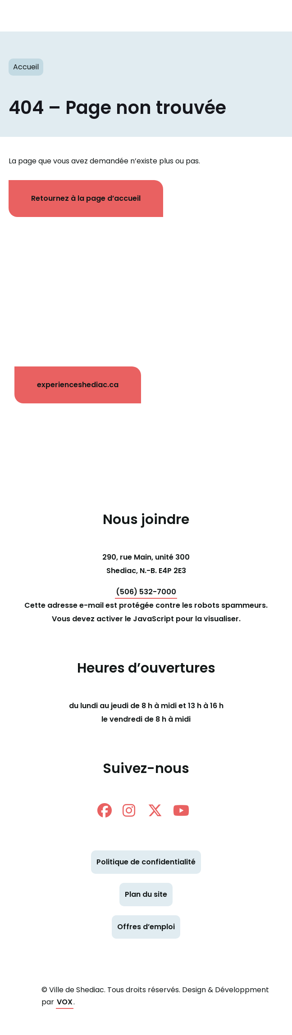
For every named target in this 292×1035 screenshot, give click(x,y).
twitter (155, 810)
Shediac (128, 16)
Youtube (181, 810)
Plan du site (146, 894)
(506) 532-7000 (146, 592)
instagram (129, 810)
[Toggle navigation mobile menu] (269, 16)
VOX (65, 1002)
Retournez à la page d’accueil (86, 198)
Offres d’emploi (146, 927)
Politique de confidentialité (146, 862)
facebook (104, 810)
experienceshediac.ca (78, 385)
